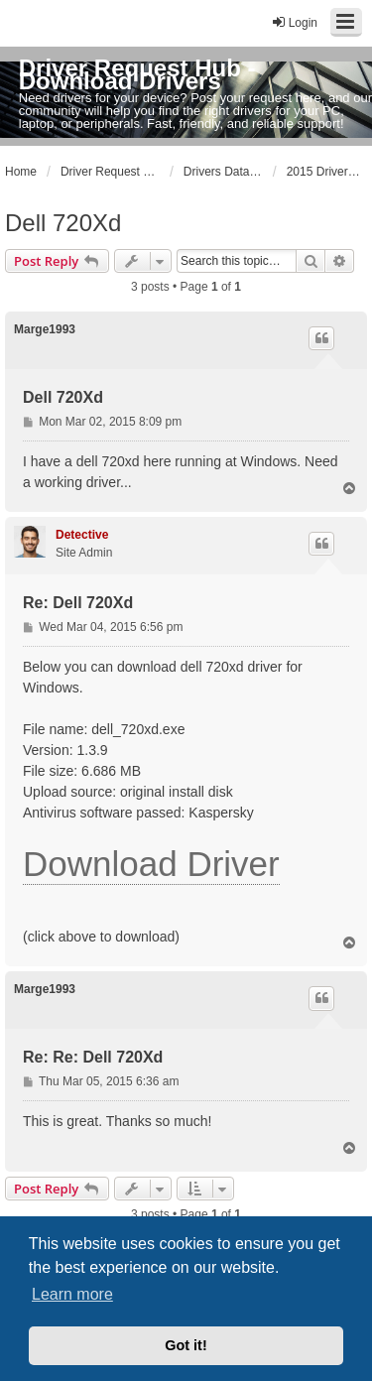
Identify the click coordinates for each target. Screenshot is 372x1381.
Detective (82, 535)
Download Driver (151, 863)
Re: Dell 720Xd (78, 602)
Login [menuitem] (294, 22)
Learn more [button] (72, 1294)
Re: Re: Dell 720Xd (93, 1057)
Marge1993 (44, 329)
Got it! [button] (185, 1345)
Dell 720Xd (63, 222)
